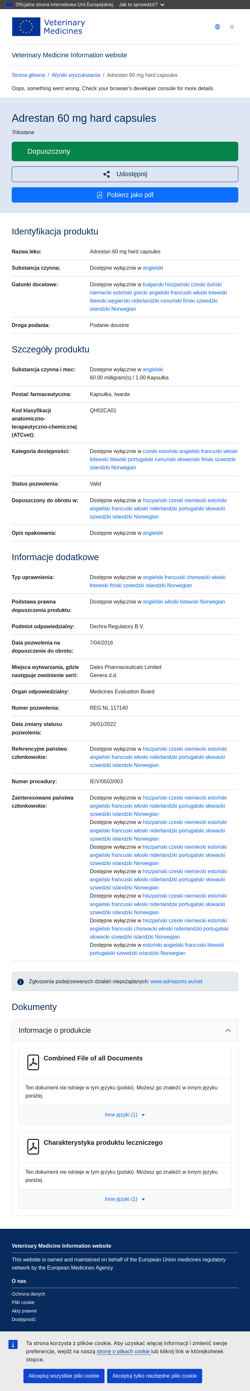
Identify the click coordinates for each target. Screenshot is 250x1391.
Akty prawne (24, 1310)
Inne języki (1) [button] (125, 1114)
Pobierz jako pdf (124, 195)
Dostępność (24, 1319)
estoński (122, 292)
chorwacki (198, 577)
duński (214, 284)
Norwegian (123, 309)
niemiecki (101, 292)
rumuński (171, 301)
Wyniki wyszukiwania (76, 75)
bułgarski (153, 284)
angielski (153, 268)
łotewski (218, 292)
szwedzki (206, 301)
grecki (140, 292)
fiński (189, 301)
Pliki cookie (23, 1302)
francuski (181, 292)
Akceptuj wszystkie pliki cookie (64, 1376)
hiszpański (177, 284)
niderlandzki (145, 301)
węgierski (119, 301)
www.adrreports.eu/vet (176, 981)
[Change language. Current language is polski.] (217, 26)
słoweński (188, 459)
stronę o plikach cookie (124, 1351)
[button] (125, 174)
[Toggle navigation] (231, 27)
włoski (200, 292)
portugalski (140, 459)
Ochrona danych (28, 1294)
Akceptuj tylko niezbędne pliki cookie (154, 1376)
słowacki (215, 508)
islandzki (100, 309)
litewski (98, 301)
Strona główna (28, 75)
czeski (198, 284)
